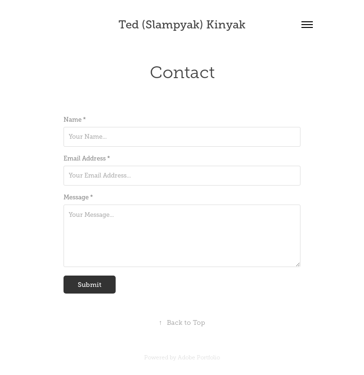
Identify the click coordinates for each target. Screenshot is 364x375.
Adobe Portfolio (199, 357)
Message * (78, 197)
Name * (75, 119)
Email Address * (87, 158)
